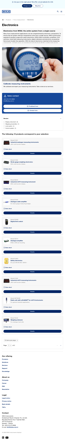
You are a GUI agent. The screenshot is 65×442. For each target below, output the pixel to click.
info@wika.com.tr (8, 101)
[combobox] (10, 340)
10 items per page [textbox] (10, 340)
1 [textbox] (8, 345)
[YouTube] (7, 438)
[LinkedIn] (3, 438)
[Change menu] (61, 11)
